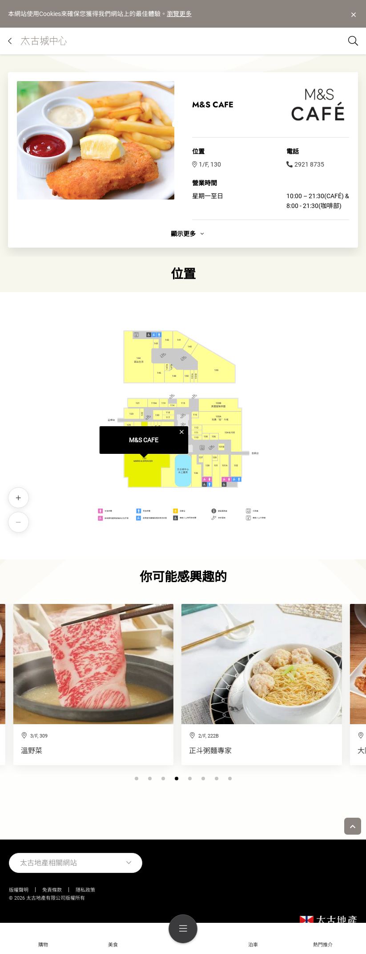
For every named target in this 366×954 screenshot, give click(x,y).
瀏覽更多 (179, 13)
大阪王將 (191, 751)
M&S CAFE (143, 440)
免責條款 (52, 890)
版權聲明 (18, 890)
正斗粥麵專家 (29, 751)
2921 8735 (305, 164)
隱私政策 (85, 890)
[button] (169, 778)
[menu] (183, 928)
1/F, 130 (206, 164)
